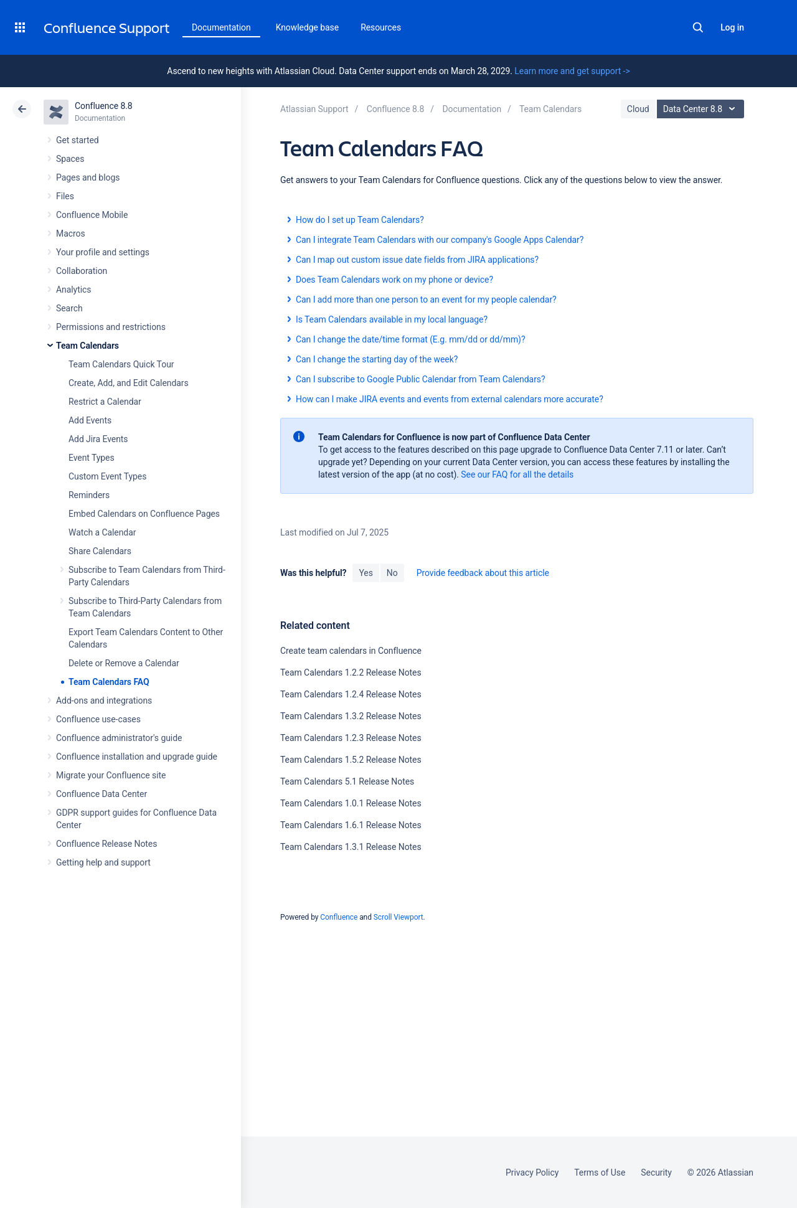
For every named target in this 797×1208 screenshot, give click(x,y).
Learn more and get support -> (572, 71)
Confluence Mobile (92, 215)
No (392, 573)
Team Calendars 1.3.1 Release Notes (351, 847)
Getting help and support (103, 862)
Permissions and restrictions (111, 327)
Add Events (89, 420)
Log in (732, 27)
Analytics (73, 290)
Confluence (338, 917)
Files (65, 196)
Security (656, 1172)
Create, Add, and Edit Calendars (128, 383)
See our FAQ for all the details (517, 474)
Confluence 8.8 (104, 106)
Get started (77, 140)
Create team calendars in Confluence (351, 651)
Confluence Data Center (101, 794)
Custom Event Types (107, 476)
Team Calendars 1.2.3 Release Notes (351, 738)
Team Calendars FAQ (108, 682)
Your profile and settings (102, 252)
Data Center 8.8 (702, 109)
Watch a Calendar (102, 532)
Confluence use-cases (98, 719)
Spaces (70, 159)
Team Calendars (87, 346)
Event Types (91, 458)
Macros (70, 233)
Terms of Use (599, 1172)
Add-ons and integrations (104, 700)
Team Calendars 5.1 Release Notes (347, 781)
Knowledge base (307, 27)
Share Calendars (99, 551)
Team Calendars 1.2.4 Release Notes (351, 694)
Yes (365, 573)
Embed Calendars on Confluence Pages (144, 514)
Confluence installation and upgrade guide (136, 757)
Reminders (89, 495)
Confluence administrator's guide (119, 738)
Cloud (638, 109)
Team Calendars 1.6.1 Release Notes (351, 825)
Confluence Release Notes (106, 844)
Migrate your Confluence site (111, 775)
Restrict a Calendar (104, 402)
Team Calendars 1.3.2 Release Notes (351, 716)
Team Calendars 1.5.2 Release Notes (351, 760)
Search (698, 27)
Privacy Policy (532, 1172)
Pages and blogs (88, 177)
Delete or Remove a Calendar (123, 663)
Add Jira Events (98, 439)
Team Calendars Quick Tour (121, 364)
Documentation (221, 27)
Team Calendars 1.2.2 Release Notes (351, 672)
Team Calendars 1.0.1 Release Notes (351, 803)
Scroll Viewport (398, 917)
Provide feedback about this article (483, 573)
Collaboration (81, 271)
